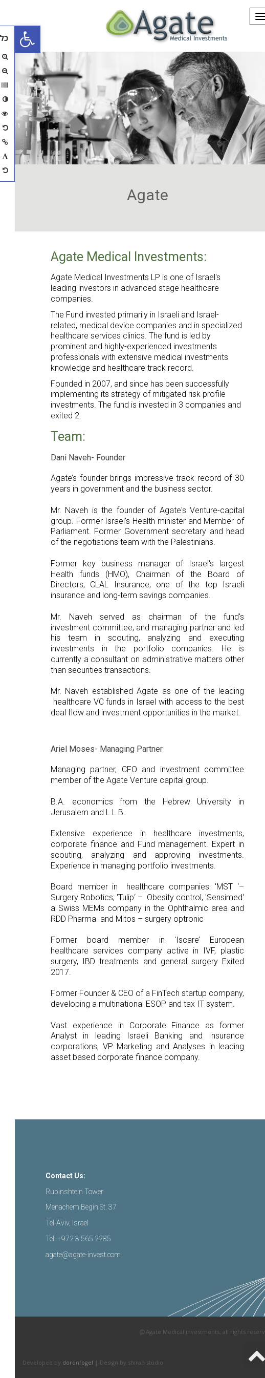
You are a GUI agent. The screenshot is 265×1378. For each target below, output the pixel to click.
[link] (13, 39)
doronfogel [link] (63, 1362)
